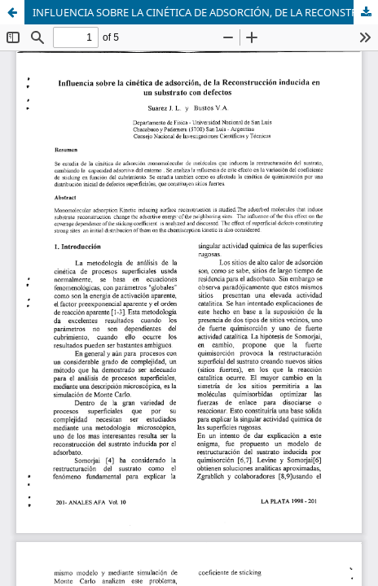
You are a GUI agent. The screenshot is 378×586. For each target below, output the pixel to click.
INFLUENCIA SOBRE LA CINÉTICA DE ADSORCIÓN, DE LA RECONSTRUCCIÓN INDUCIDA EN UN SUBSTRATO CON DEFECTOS (205, 12)
